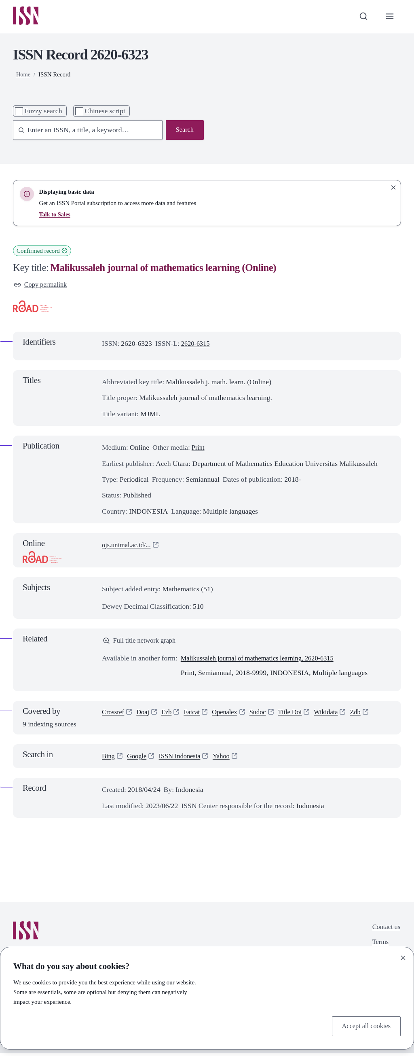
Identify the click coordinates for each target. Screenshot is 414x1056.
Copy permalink (42, 286)
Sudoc (266, 716)
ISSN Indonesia (184, 759)
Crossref (114, 716)
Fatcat (196, 716)
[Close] (403, 956)
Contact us (385, 931)
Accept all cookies (364, 1026)
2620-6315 (196, 345)
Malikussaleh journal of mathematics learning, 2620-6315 (263, 662)
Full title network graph (142, 643)
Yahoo (228, 759)
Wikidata (338, 716)
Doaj (145, 716)
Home (23, 75)
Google (138, 759)
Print (198, 450)
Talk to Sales (55, 215)
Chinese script (104, 112)
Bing (109, 759)
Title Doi (300, 716)
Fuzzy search (43, 112)
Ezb (169, 716)
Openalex (231, 716)
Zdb (368, 716)
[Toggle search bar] (362, 17)
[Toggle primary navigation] (389, 17)
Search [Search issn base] (184, 131)
